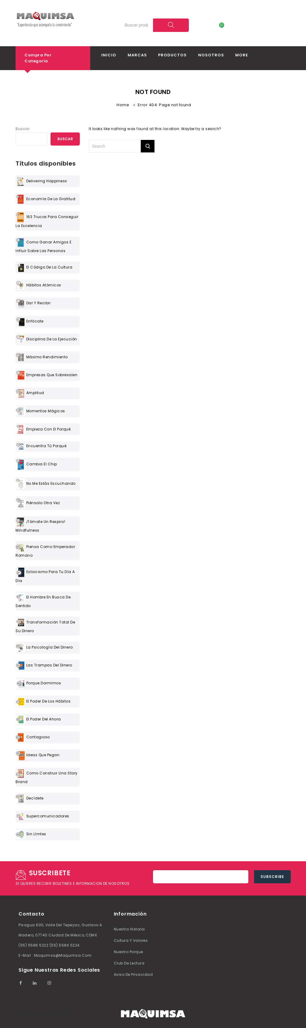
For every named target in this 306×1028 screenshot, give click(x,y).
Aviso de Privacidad (133, 974)
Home (123, 105)
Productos (172, 55)
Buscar (23, 128)
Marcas (137, 55)
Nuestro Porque (128, 951)
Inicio (108, 55)
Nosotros (211, 55)
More (241, 55)
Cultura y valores (131, 940)
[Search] (171, 25)
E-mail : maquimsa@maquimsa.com (55, 955)
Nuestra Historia (129, 929)
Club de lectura (129, 963)
